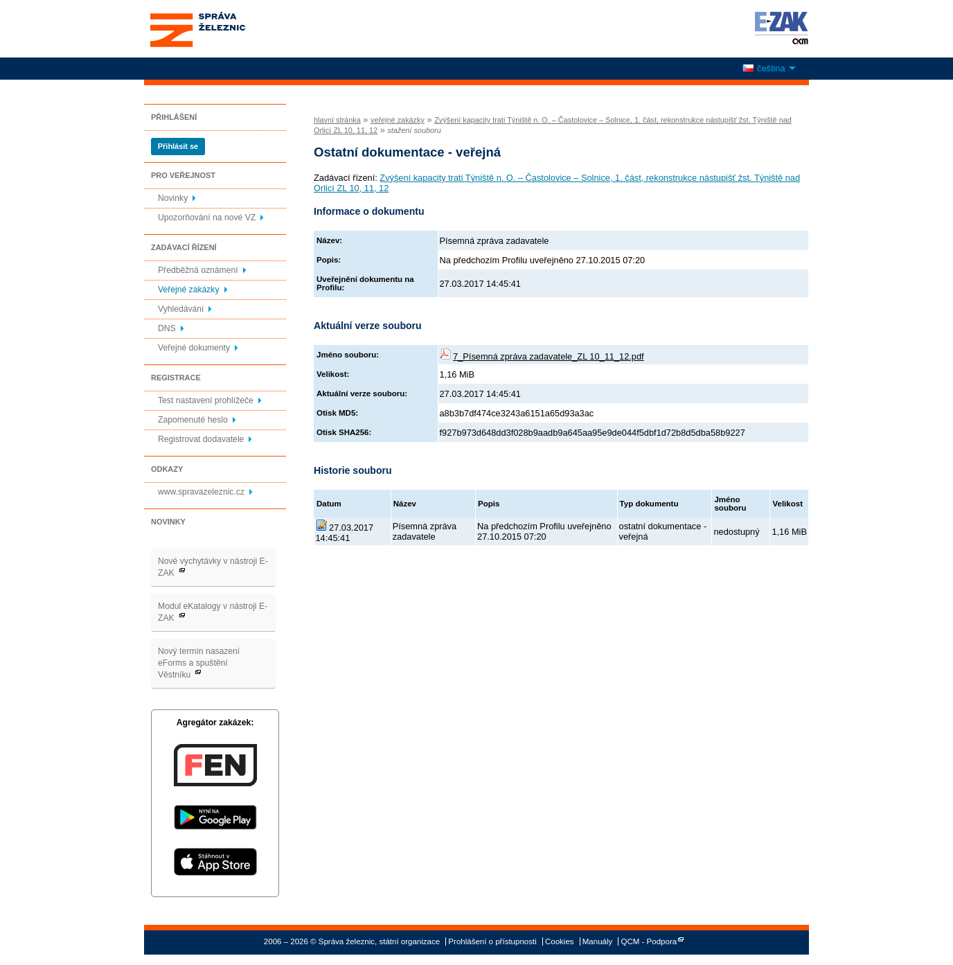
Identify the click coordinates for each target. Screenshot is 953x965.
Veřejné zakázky (189, 289)
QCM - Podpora (649, 941)
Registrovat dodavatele (201, 439)
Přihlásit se (178, 146)
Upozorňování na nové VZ (207, 217)
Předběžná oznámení (198, 270)
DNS (167, 328)
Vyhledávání (181, 309)
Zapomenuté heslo (193, 420)
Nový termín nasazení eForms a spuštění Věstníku (199, 663)
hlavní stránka (337, 120)
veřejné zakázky (398, 120)
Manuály (597, 941)
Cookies (559, 941)
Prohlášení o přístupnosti (492, 941)
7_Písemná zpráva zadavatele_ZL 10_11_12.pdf (548, 356)
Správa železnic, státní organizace (223, 29)
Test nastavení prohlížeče (205, 400)
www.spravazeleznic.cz (201, 492)
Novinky (173, 198)
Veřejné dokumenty (194, 348)
